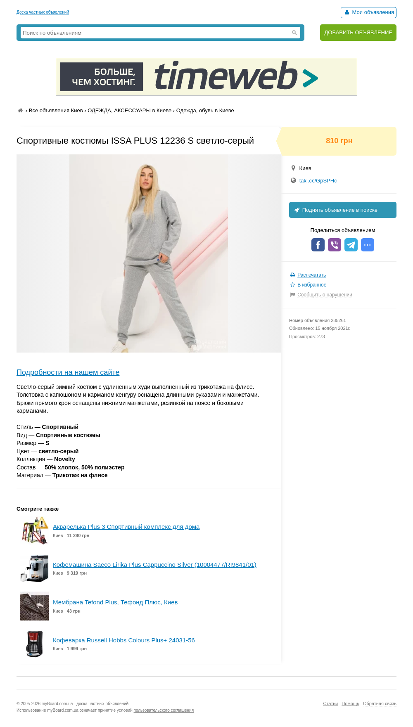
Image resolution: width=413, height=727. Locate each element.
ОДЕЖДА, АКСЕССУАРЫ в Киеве (129, 110)
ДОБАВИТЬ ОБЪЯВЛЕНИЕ (358, 32)
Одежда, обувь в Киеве (205, 110)
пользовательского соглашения (164, 710)
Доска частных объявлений (43, 12)
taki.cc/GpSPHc (318, 181)
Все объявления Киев (56, 110)
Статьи (330, 703)
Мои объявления (368, 12)
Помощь (350, 703)
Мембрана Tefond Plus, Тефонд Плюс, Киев (115, 602)
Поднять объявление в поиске (335, 210)
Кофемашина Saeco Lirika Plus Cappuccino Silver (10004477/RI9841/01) (154, 564)
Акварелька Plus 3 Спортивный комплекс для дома (126, 526)
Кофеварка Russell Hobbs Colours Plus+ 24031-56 (124, 640)
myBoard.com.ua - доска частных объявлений (85, 703)
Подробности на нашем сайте (68, 372)
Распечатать (311, 275)
